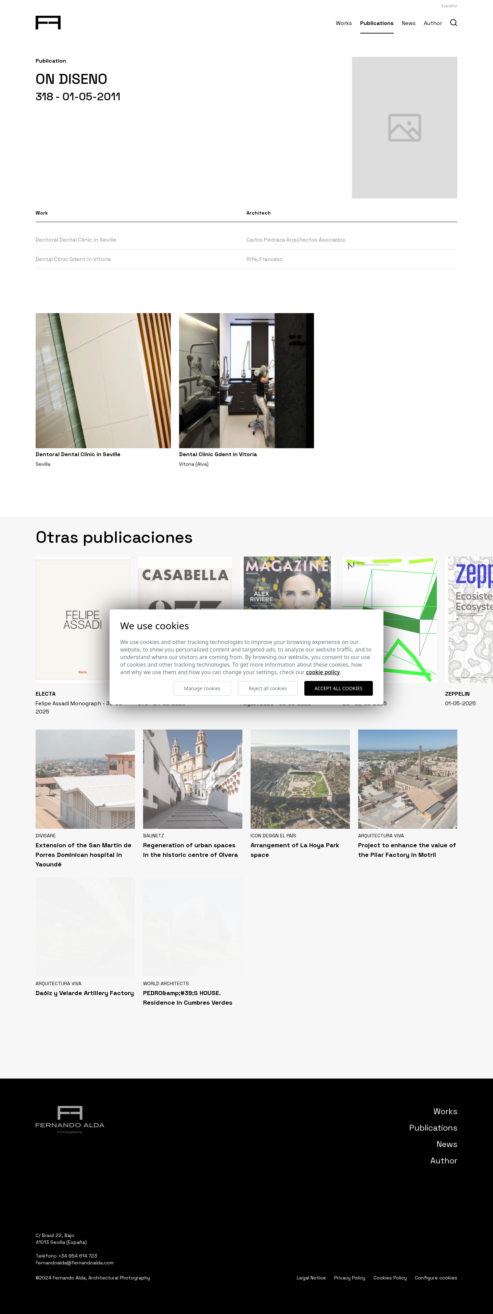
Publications (377, 23)
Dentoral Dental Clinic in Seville (76, 239)
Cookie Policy (323, 672)
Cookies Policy (390, 1278)
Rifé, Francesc (264, 259)
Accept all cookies (339, 688)
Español (449, 6)
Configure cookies (436, 1278)
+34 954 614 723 (77, 1256)
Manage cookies (202, 688)
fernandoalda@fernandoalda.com (75, 1263)
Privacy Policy (349, 1278)
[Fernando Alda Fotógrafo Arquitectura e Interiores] (48, 21)
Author (433, 23)
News (409, 23)
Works (344, 23)
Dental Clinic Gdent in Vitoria (73, 259)
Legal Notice (311, 1278)
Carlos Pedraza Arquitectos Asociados (295, 239)
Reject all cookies (268, 688)
